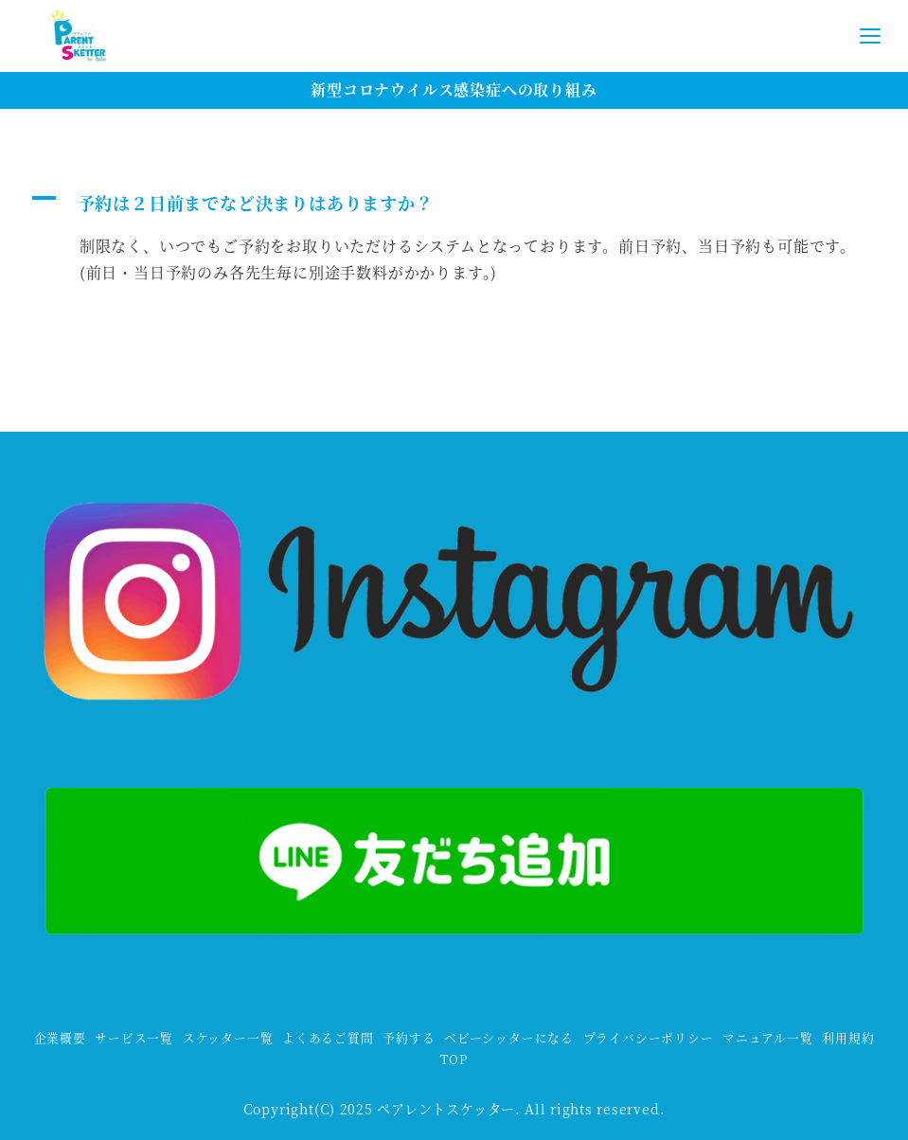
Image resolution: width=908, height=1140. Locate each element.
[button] (454, 203)
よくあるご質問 (328, 1037)
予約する (409, 1037)
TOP (453, 1059)
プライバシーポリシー (648, 1037)
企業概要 (60, 1037)
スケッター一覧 (228, 1037)
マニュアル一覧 (767, 1037)
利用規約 (848, 1037)
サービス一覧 (134, 1037)
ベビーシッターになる (509, 1037)
